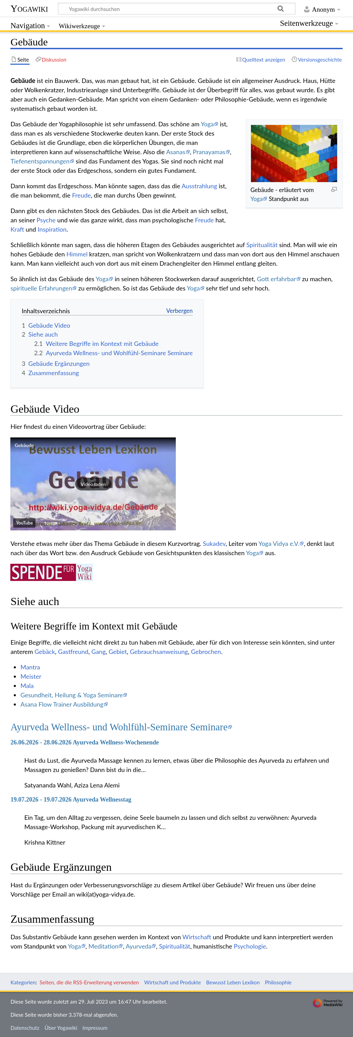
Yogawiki (29, 8)
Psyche (46, 220)
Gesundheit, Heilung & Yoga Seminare (71, 695)
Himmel (77, 254)
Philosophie (278, 982)
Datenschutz (24, 1028)
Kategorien (23, 982)
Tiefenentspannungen (40, 161)
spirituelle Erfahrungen (41, 288)
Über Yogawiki (60, 1028)
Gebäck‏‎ (44, 651)
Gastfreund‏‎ (73, 651)
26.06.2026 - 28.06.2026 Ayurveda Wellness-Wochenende (84, 742)
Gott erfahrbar (276, 279)
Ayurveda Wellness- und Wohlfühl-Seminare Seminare (119, 726)
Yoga (256, 198)
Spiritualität (262, 244)
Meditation (104, 946)
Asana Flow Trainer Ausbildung (61, 704)
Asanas (175, 152)
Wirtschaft (196, 937)
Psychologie (250, 946)
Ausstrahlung (199, 186)
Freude (81, 195)
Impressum (95, 1028)
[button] (93, 483)
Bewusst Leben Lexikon (233, 982)
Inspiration (52, 229)
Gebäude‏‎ (24, 445)
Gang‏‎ (98, 651)
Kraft (17, 229)
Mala (27, 685)
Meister (30, 676)
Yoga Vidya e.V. (279, 543)
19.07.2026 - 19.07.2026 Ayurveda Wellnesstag (70, 799)
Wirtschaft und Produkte (172, 982)
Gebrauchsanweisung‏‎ (159, 651)
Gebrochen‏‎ (206, 651)
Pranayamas (209, 152)
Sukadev (214, 543)
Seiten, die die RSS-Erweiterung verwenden (89, 982)
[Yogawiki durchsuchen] (176, 8)
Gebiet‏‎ (118, 651)
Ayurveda (139, 946)
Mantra (30, 667)
